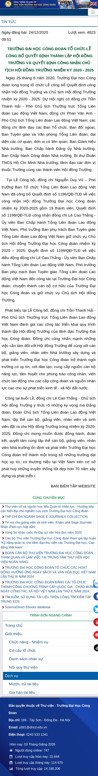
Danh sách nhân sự (26, 659)
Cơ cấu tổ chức (22, 650)
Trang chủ (14, 625)
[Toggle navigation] (93, 12)
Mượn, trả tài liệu (23, 684)
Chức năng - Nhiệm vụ (28, 642)
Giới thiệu (13, 634)
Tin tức (8, 22)
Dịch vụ (11, 676)
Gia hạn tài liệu (22, 692)
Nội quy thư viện (23, 667)
